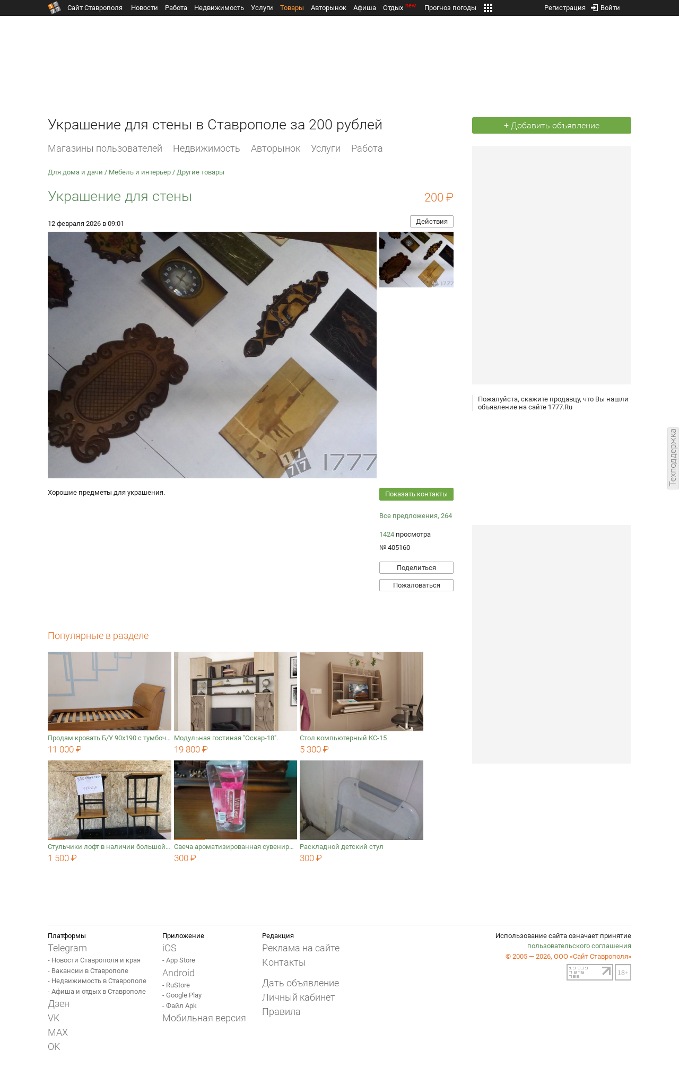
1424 (386, 534)
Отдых (400, 8)
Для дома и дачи (75, 172)
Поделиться (416, 568)
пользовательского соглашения (579, 946)
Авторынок (328, 8)
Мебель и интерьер (140, 172)
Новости (144, 8)
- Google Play (182, 995)
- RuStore (176, 985)
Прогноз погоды (450, 8)
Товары (292, 8)
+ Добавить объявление (551, 125)
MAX (58, 1032)
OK (54, 1046)
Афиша (364, 8)
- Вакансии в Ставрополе (88, 971)
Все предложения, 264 (415, 516)
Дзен (58, 1003)
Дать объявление (300, 982)
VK (53, 1017)
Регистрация (565, 5)
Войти (605, 5)
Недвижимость (219, 8)
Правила (281, 1011)
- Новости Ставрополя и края (94, 960)
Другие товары (200, 172)
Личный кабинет (298, 997)
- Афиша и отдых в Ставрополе (97, 991)
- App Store (178, 960)
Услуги (262, 8)
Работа (176, 8)
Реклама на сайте (301, 947)
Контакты (284, 962)
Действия (432, 221)
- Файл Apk (179, 1006)
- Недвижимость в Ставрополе (97, 981)
